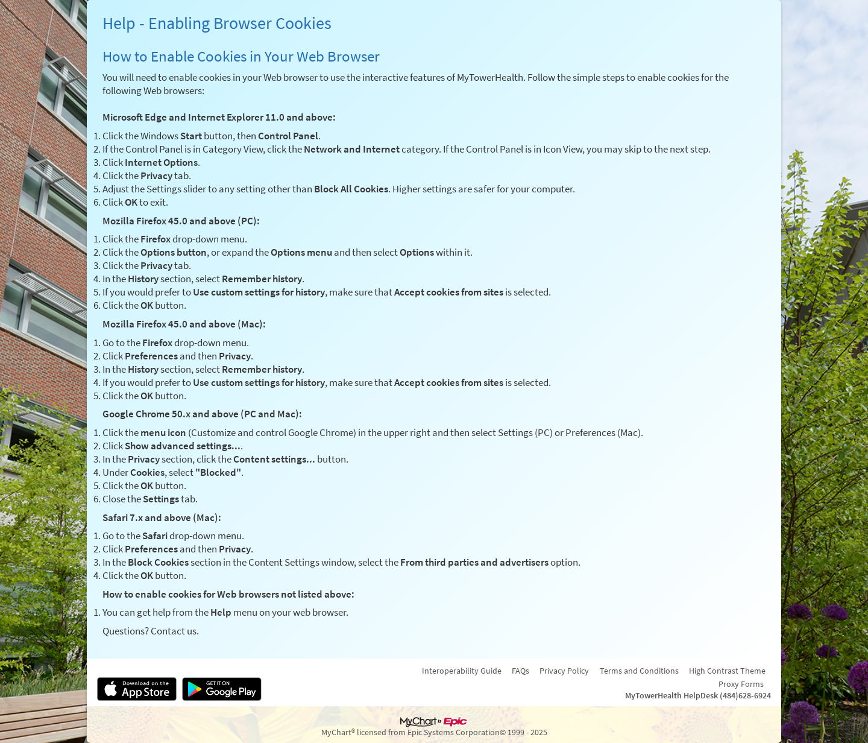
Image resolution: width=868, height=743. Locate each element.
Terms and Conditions (639, 670)
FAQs (520, 670)
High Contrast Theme (727, 670)
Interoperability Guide (462, 670)
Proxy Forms (741, 683)
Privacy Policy (564, 670)
